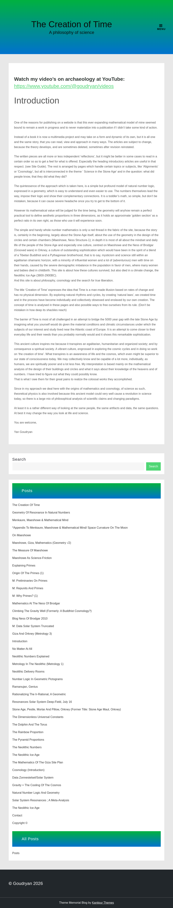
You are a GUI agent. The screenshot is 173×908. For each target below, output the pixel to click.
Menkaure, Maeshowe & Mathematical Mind (40, 520)
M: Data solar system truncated (33, 626)
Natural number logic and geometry (35, 792)
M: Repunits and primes (27, 588)
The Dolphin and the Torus (29, 724)
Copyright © (20, 823)
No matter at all (22, 648)
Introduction (19, 641)
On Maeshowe (21, 535)
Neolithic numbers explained (30, 656)
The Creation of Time (71, 24)
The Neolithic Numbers (27, 747)
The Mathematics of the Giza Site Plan (37, 762)
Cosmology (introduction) (28, 770)
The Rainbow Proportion (27, 732)
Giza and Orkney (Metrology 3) (32, 633)
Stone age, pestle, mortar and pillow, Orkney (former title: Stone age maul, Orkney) (66, 709)
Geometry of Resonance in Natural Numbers (41, 512)
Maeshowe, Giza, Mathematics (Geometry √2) (41, 542)
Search (19, 459)
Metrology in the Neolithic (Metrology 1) (37, 663)
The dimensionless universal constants (37, 717)
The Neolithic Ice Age (25, 754)
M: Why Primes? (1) (25, 595)
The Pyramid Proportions (28, 739)
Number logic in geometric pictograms (37, 679)
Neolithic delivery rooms (28, 671)
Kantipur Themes (103, 902)
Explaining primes (23, 565)
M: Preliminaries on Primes (29, 580)
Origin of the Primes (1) (28, 573)
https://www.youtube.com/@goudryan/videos (64, 86)
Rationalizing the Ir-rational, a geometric (39, 694)
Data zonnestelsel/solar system (33, 777)
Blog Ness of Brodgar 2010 (30, 618)
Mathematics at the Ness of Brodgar (36, 603)
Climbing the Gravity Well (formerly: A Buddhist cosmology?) (52, 610)
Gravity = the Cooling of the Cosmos (36, 785)
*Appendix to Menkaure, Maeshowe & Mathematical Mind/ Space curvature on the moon (70, 527)
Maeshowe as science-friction (32, 557)
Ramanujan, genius (25, 686)
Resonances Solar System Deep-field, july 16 (42, 701)
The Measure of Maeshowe (30, 550)
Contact (17, 815)
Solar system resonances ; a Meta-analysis (40, 800)
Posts (15, 853)
